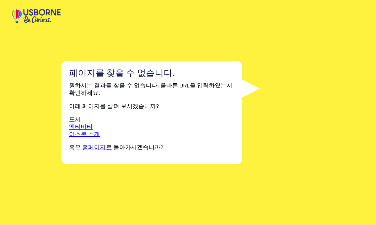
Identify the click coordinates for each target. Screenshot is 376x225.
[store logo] (36, 16)
